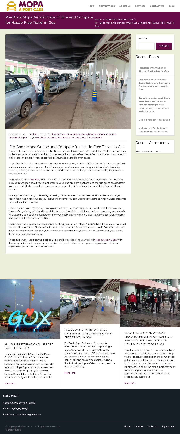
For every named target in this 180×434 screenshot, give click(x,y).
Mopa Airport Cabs (106, 240)
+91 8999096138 (20, 408)
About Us (125, 6)
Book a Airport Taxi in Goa (154, 119)
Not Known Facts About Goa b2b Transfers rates (153, 130)
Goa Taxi (34, 179)
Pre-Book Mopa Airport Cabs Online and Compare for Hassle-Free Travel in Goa (154, 84)
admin (34, 134)
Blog (172, 6)
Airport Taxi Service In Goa (119, 19)
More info (9, 383)
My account (168, 426)
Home (91, 6)
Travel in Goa (80, 137)
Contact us (157, 6)
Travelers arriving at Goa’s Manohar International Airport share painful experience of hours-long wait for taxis (154, 105)
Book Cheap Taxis (82, 134)
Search (143, 38)
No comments (95, 137)
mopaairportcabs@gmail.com (25, 414)
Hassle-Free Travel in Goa (62, 137)
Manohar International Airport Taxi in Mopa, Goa (154, 69)
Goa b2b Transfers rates (100, 134)
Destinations (107, 6)
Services (140, 6)
